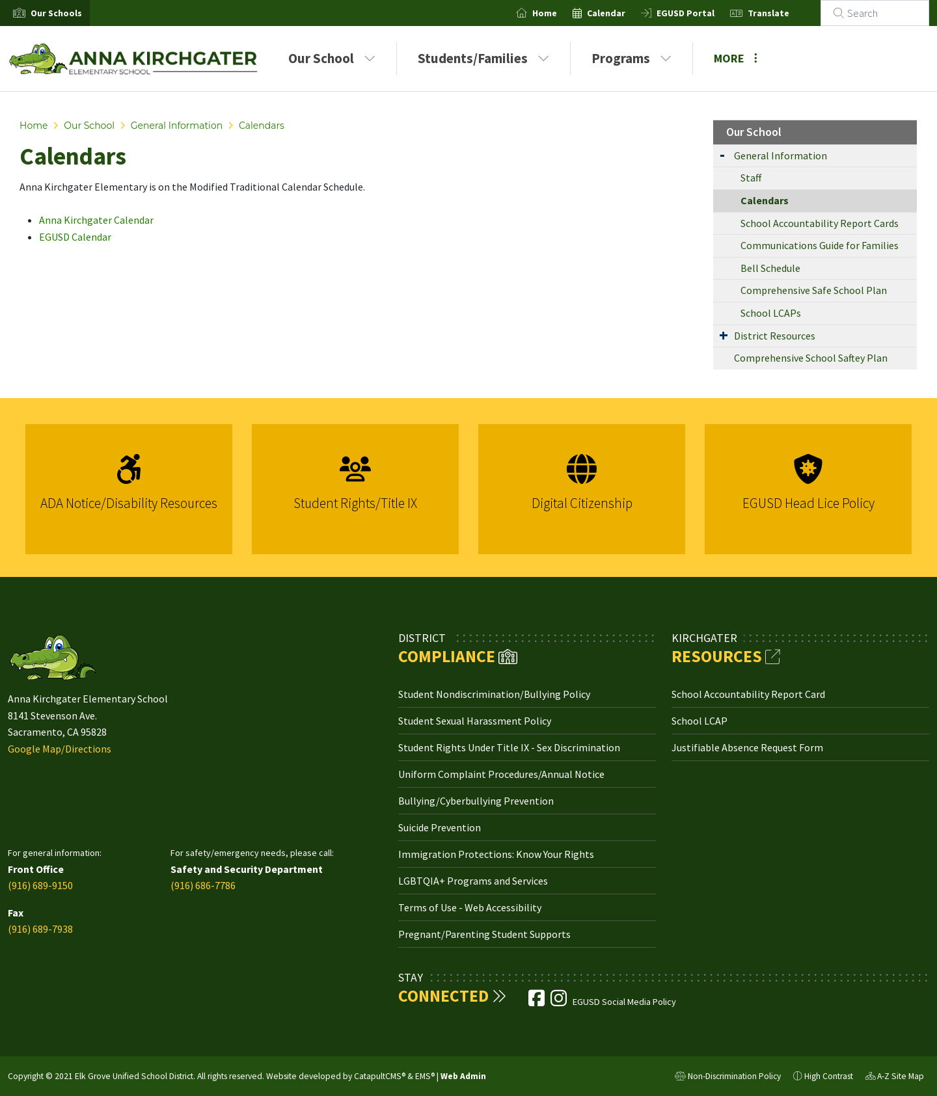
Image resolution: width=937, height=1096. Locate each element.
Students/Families (483, 58)
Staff (750, 177)
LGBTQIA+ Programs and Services (473, 880)
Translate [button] (784, 13)
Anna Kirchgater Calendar (96, 219)
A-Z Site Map (894, 1078)
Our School (331, 58)
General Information (177, 125)
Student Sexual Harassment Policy (474, 720)
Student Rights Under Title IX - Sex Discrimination (509, 747)
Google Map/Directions (59, 748)
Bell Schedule (770, 267)
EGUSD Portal (701, 13)
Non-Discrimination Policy (728, 1078)
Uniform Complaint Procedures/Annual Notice (501, 774)
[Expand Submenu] (722, 154)
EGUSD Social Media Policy (624, 1002)
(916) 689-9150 (40, 885)
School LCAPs (770, 312)
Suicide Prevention (439, 827)
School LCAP (699, 720)
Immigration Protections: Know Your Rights (496, 854)
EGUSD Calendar (75, 236)
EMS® (425, 1076)
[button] (56, 13)
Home (560, 13)
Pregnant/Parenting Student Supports (484, 934)
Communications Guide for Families (819, 245)
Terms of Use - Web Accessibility (469, 907)
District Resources (774, 335)
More (735, 58)
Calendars (261, 125)
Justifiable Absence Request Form (747, 747)
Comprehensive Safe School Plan (813, 290)
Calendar (622, 13)
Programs (631, 58)
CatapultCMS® (379, 1076)
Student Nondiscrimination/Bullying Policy (494, 694)
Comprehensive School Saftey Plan (811, 357)
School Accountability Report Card (748, 694)
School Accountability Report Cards (819, 223)
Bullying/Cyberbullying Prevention (476, 800)
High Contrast (828, 1076)
